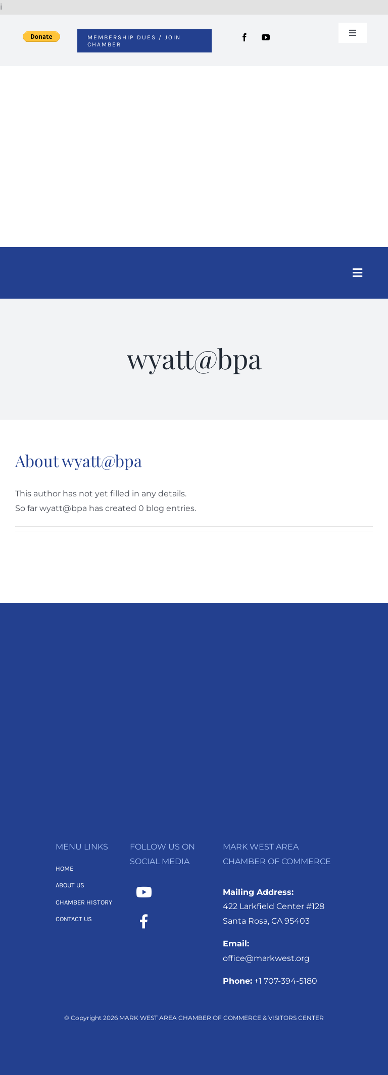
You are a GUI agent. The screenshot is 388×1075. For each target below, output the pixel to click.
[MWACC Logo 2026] (194, 79)
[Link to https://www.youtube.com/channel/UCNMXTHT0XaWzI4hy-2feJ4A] (144, 892)
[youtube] (266, 37)
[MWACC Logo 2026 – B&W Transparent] (194, 652)
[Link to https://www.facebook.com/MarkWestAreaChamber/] (144, 922)
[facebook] (244, 37)
